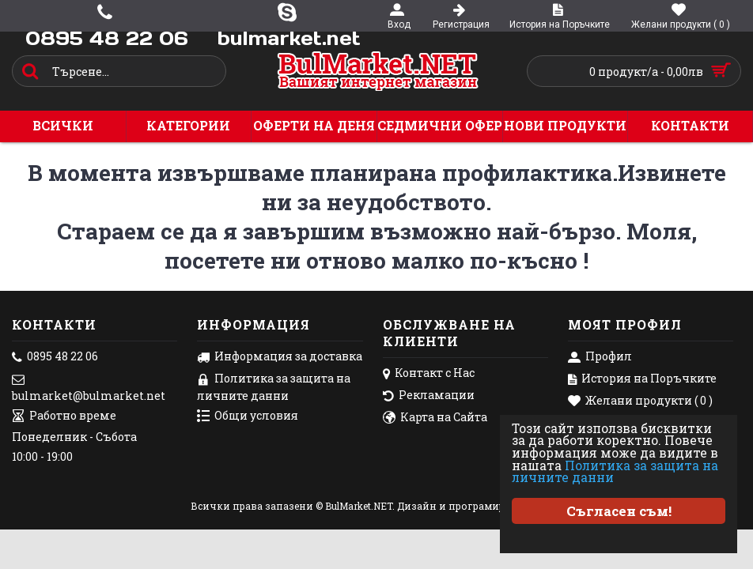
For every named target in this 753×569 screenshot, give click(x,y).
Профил (600, 357)
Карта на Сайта (435, 418)
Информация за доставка (279, 357)
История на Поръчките (642, 379)
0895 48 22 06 (55, 357)
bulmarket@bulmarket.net (88, 387)
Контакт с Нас (429, 373)
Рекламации (429, 396)
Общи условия (247, 416)
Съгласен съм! (619, 511)
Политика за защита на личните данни (618, 471)
